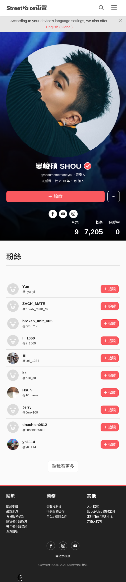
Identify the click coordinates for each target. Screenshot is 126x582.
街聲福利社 (54, 506)
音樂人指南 (94, 521)
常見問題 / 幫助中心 (100, 516)
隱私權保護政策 (16, 521)
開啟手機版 (63, 556)
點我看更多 (63, 466)
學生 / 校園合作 (57, 516)
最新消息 (12, 511)
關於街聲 (12, 506)
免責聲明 (12, 531)
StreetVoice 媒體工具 (101, 511)
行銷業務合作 (55, 511)
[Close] (120, 21)
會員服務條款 (15, 516)
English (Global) (59, 27)
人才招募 (93, 506)
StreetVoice (26, 7)
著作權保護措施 (16, 526)
